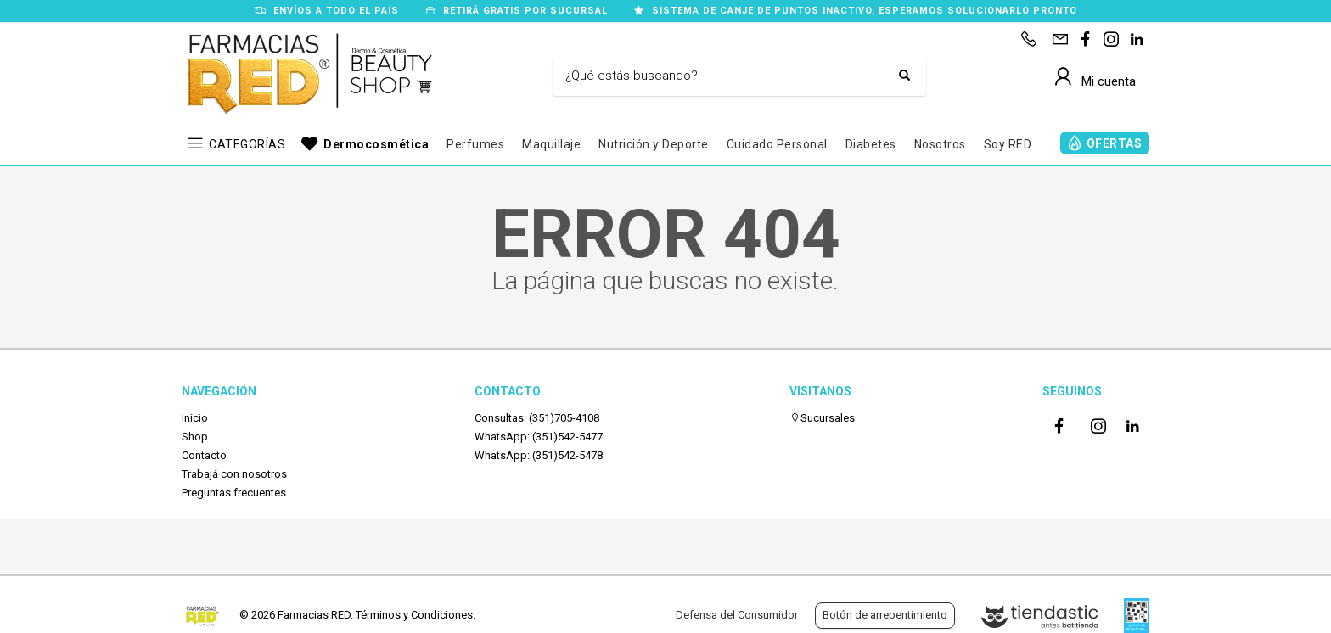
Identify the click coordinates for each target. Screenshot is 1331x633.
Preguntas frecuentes (234, 492)
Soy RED (1008, 144)
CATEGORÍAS (247, 144)
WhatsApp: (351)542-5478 (539, 455)
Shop (195, 436)
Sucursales (822, 418)
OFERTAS (1115, 143)
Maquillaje (551, 144)
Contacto (204, 455)
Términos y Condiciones (414, 614)
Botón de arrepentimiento (885, 614)
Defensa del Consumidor (737, 614)
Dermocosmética (376, 144)
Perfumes (475, 144)
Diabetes (870, 144)
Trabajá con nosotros (234, 474)
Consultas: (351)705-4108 (537, 418)
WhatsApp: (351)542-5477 (539, 436)
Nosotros (940, 144)
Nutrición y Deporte (653, 144)
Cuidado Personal (777, 144)
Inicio (195, 418)
